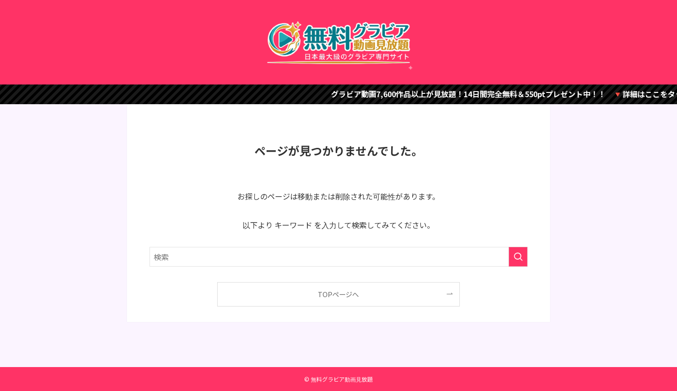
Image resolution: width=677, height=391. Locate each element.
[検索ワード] (338, 257)
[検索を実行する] (518, 257)
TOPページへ (338, 294)
